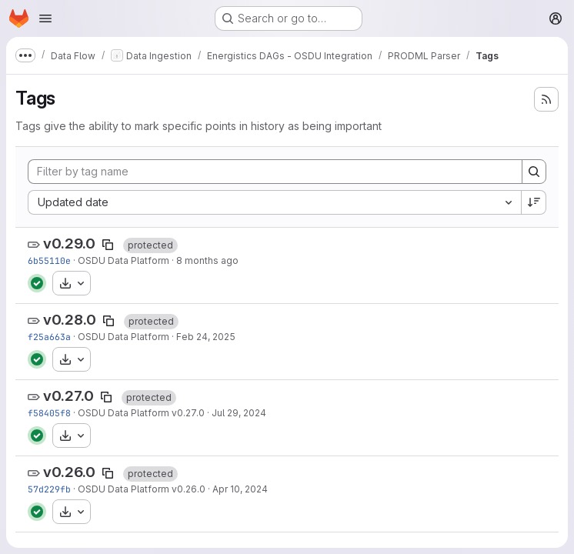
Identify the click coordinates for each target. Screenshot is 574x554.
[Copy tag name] (107, 244)
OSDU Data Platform (123, 260)
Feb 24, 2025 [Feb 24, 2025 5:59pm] (205, 336)
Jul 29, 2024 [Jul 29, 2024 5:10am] (239, 413)
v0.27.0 (68, 396)
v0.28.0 (69, 320)
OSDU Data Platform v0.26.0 (141, 489)
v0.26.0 (69, 472)
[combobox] (274, 202)
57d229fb (49, 489)
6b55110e (49, 260)
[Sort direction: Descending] (534, 202)
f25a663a (49, 336)
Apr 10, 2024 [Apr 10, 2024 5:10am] (240, 489)
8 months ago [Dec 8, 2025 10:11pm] (207, 260)
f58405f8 (49, 413)
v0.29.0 (69, 243)
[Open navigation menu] (45, 18)
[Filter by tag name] (275, 171)
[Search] (534, 171)
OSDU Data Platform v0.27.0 (141, 413)
